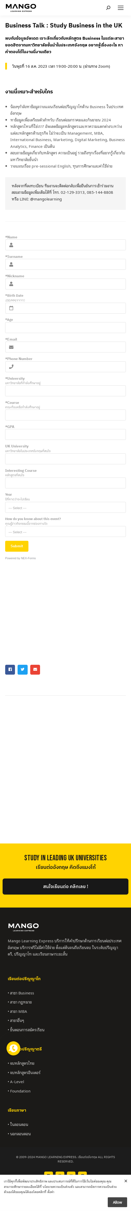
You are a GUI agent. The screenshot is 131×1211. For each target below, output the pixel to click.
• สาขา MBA (17, 1011)
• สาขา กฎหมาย (20, 1002)
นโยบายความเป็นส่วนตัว (58, 1197)
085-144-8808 (100, 192)
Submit (17, 546)
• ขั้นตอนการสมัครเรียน (26, 1029)
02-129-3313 (73, 192)
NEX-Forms (28, 558)
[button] (10, 670)
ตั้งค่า (50, 1203)
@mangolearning (46, 199)
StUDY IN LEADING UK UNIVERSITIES (65, 858)
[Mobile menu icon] (120, 8)
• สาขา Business (21, 992)
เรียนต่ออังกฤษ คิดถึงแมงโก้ (66, 867)
